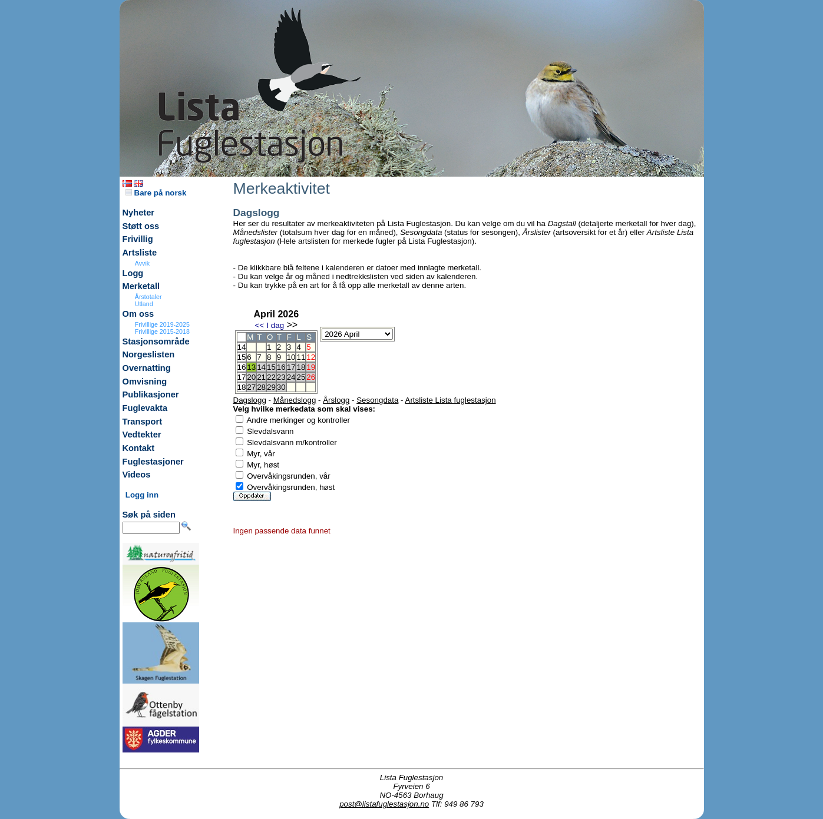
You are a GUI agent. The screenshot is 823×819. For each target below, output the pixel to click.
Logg (133, 273)
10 (291, 357)
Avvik (142, 263)
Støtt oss (141, 226)
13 (251, 367)
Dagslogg (249, 400)
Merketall (141, 286)
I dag (275, 325)
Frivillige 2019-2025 (162, 324)
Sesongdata (377, 400)
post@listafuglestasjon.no (384, 804)
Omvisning (145, 381)
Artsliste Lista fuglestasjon (450, 400)
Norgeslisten (149, 354)
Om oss (138, 314)
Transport (143, 421)
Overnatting (147, 368)
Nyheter (139, 212)
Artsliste (140, 252)
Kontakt (139, 448)
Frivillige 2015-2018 (162, 331)
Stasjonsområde (156, 341)
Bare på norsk (156, 192)
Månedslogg (294, 400)
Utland (144, 303)
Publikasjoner (151, 394)
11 (300, 357)
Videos (137, 474)
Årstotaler (148, 296)
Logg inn (141, 494)
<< (259, 325)
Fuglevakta (145, 408)
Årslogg (336, 400)
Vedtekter (142, 434)
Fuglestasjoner (153, 461)
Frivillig (138, 239)
